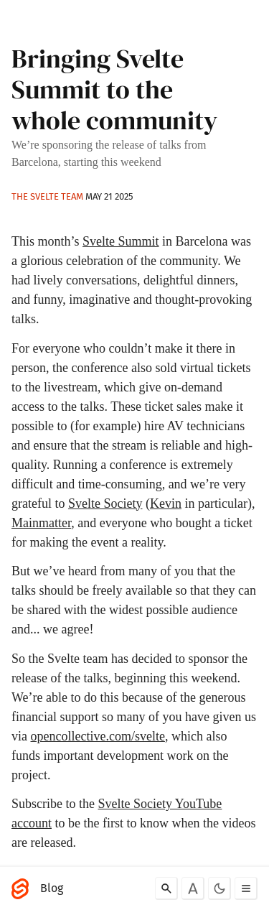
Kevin (165, 503)
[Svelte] (23, 888)
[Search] (166, 888)
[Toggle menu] (246, 888)
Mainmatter (41, 523)
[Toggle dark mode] (219, 888)
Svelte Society (105, 503)
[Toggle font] (192, 888)
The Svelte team (47, 196)
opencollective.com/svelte (98, 736)
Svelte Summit (120, 241)
